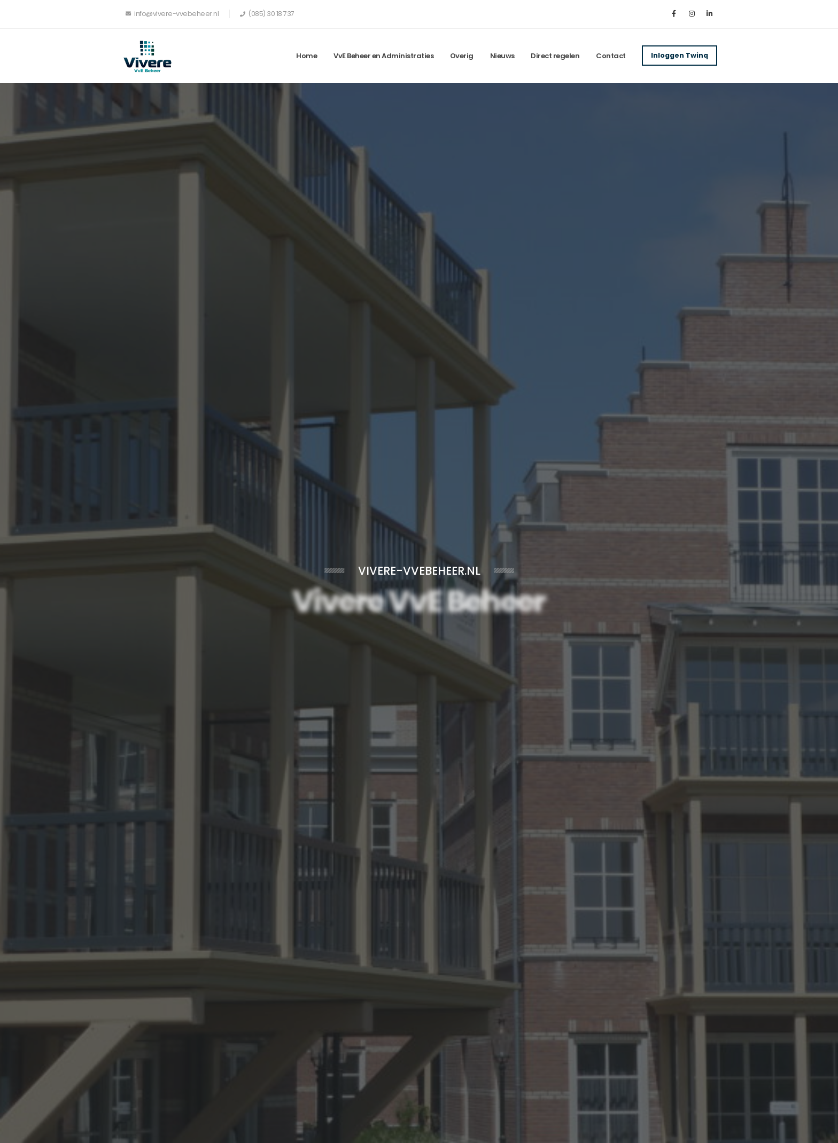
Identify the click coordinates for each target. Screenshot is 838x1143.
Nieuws (502, 56)
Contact (611, 56)
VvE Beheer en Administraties (383, 56)
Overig (462, 56)
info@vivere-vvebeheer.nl (172, 13)
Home (306, 56)
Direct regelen (555, 56)
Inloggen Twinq (679, 55)
